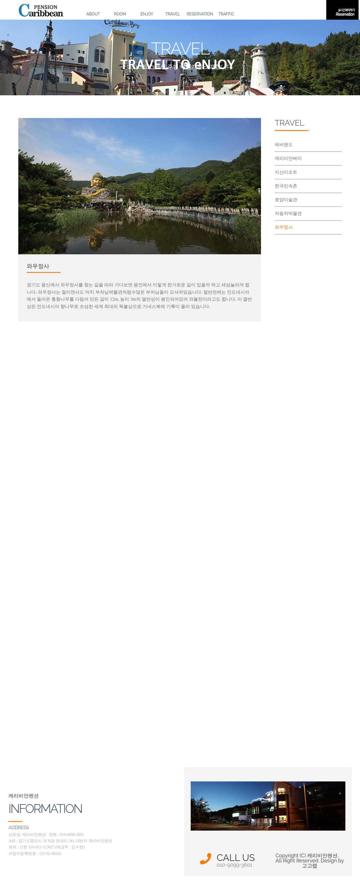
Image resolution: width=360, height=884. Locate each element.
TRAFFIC (226, 14)
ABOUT (93, 14)
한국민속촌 (286, 186)
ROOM (120, 14)
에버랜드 (284, 144)
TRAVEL (172, 14)
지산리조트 (286, 172)
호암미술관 (286, 199)
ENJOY (147, 14)
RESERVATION (199, 14)
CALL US (236, 860)
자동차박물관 (288, 213)
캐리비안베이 (288, 158)
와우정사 (284, 227)
